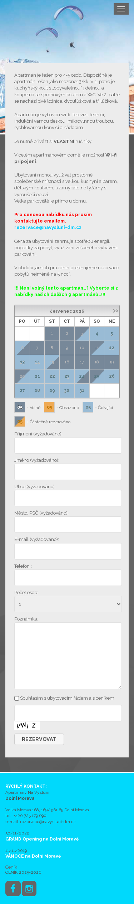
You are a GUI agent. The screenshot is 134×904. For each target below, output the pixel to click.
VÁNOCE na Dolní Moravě (33, 856)
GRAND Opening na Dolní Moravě (42, 839)
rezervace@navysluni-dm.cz (47, 227)
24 (82, 376)
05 (20, 407)
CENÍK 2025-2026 (23, 872)
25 (96, 376)
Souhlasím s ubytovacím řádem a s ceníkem (67, 698)
